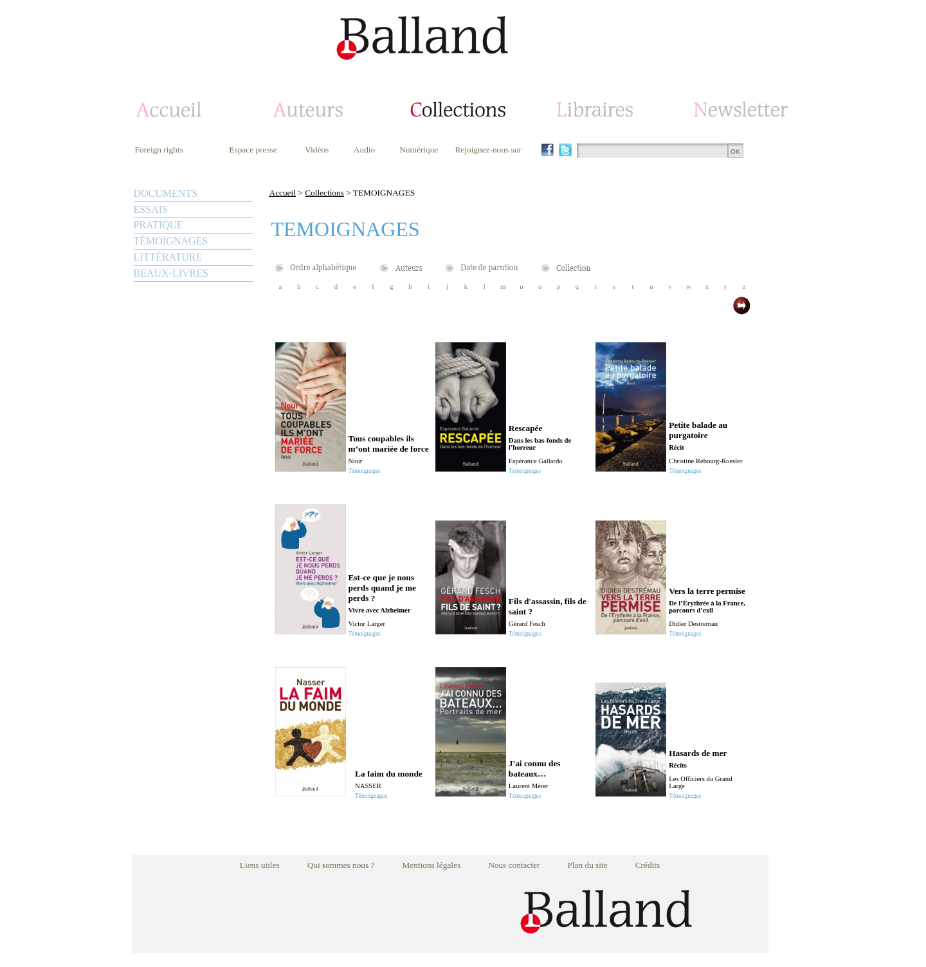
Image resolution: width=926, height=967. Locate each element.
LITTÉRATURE (168, 257)
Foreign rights (159, 149)
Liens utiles (260, 865)
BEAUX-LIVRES (171, 273)
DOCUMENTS (166, 193)
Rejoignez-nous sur (488, 149)
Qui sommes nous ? (341, 865)
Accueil (282, 193)
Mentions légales (431, 865)
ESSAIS (151, 209)
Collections (324, 193)
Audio (364, 149)
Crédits (647, 865)
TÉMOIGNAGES (171, 240)
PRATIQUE (158, 224)
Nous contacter (514, 865)
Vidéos (317, 149)
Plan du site (587, 865)
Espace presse (253, 149)
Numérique (418, 149)
